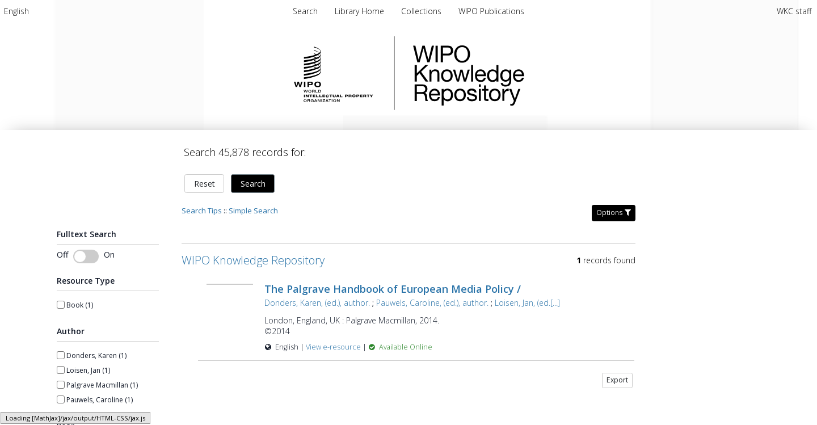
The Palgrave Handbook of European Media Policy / (392, 289)
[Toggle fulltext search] (86, 256)
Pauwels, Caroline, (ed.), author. (432, 302)
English (16, 11)
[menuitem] (16, 11)
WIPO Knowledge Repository (515, 73)
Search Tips (202, 210)
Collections (422, 11)
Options (613, 212)
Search (253, 183)
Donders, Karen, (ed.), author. (317, 302)
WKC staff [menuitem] (794, 11)
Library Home (360, 11)
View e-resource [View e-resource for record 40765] (334, 347)
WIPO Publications (491, 11)
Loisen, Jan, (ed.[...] (527, 302)
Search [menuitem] (305, 11)
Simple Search (253, 210)
